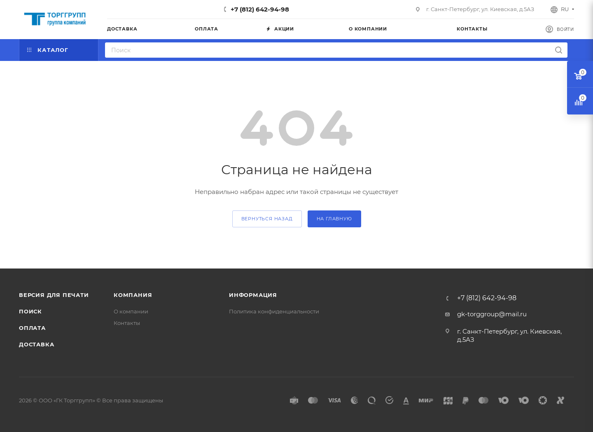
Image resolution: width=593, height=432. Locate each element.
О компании (131, 311)
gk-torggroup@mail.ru (492, 314)
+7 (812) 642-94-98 (260, 9)
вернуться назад (267, 219)
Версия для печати (54, 295)
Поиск (30, 311)
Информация (253, 295)
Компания (133, 295)
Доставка (36, 344)
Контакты (127, 323)
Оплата (32, 328)
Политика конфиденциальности (274, 311)
